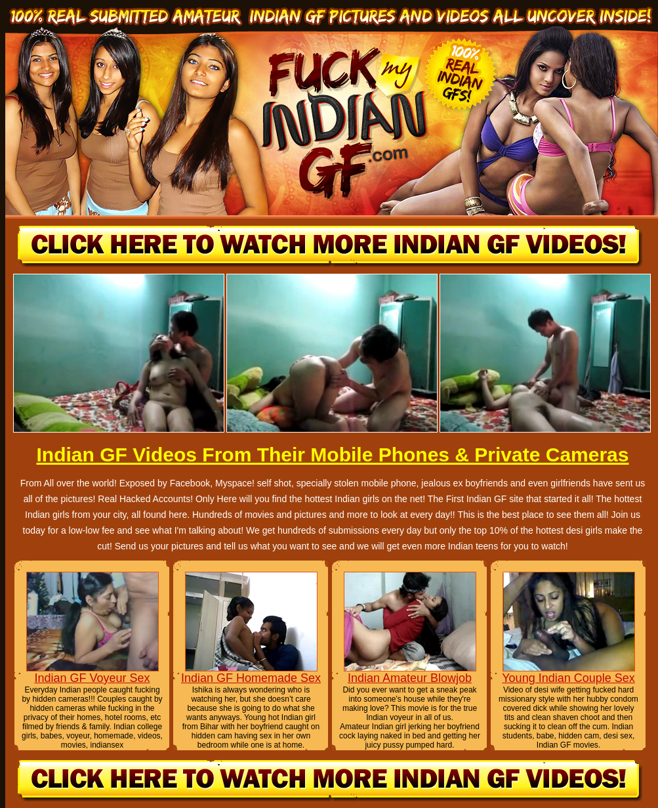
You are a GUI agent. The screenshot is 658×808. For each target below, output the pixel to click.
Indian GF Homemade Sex (251, 678)
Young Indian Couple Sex (568, 678)
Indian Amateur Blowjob (410, 678)
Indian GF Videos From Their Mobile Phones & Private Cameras (332, 454)
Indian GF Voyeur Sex (92, 678)
